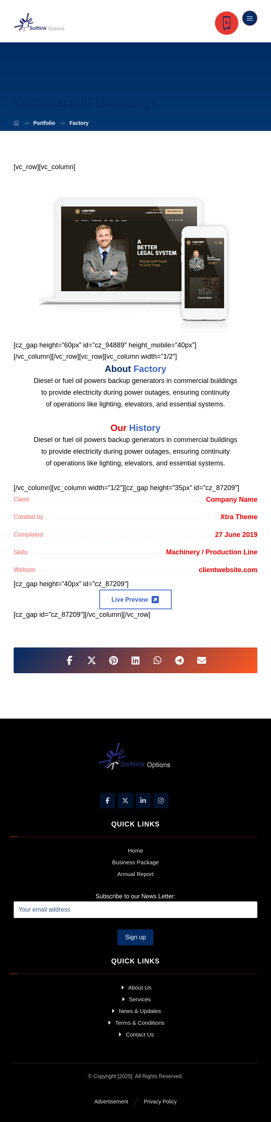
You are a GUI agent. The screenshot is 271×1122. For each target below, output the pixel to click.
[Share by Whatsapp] (158, 660)
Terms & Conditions (135, 1022)
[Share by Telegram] (180, 660)
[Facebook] (107, 800)
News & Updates (135, 1011)
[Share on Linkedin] (136, 660)
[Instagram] (161, 800)
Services (135, 999)
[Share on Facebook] (70, 660)
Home (135, 850)
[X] (125, 800)
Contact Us (135, 1034)
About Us (135, 987)
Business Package (135, 862)
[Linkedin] (143, 800)
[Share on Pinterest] (114, 660)
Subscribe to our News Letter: (136, 905)
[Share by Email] (202, 660)
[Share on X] (92, 660)
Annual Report (135, 874)
